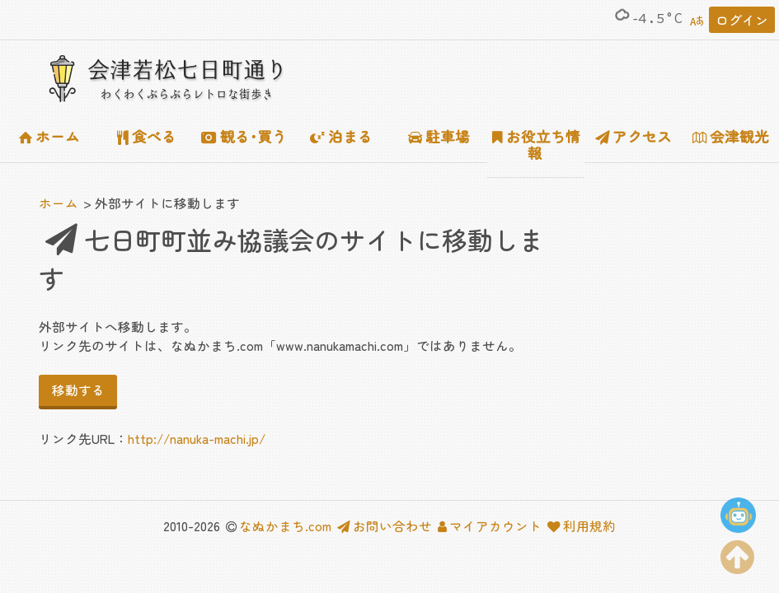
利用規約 (581, 525)
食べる (146, 136)
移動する (78, 390)
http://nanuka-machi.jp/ (196, 438)
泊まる (341, 136)
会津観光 (731, 136)
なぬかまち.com (285, 525)
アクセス (634, 136)
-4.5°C (647, 18)
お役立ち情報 (536, 144)
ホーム (49, 136)
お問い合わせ (384, 525)
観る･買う (244, 136)
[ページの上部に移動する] (738, 553)
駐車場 (439, 136)
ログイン (742, 20)
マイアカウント (490, 525)
